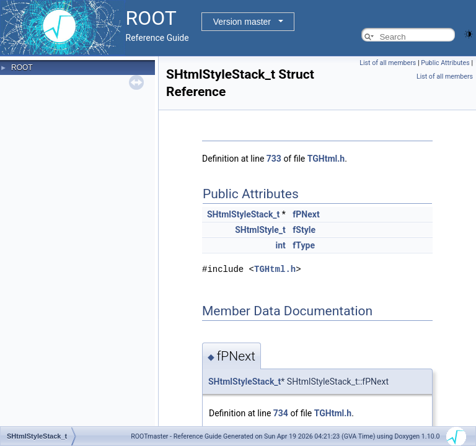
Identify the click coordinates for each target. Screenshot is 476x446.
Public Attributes (445, 63)
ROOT (22, 67)
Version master (242, 22)
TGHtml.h (326, 159)
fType (304, 245)
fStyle (304, 230)
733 (274, 159)
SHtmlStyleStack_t (243, 214)
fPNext (306, 214)
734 (280, 413)
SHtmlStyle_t (260, 230)
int (281, 245)
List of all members (387, 63)
